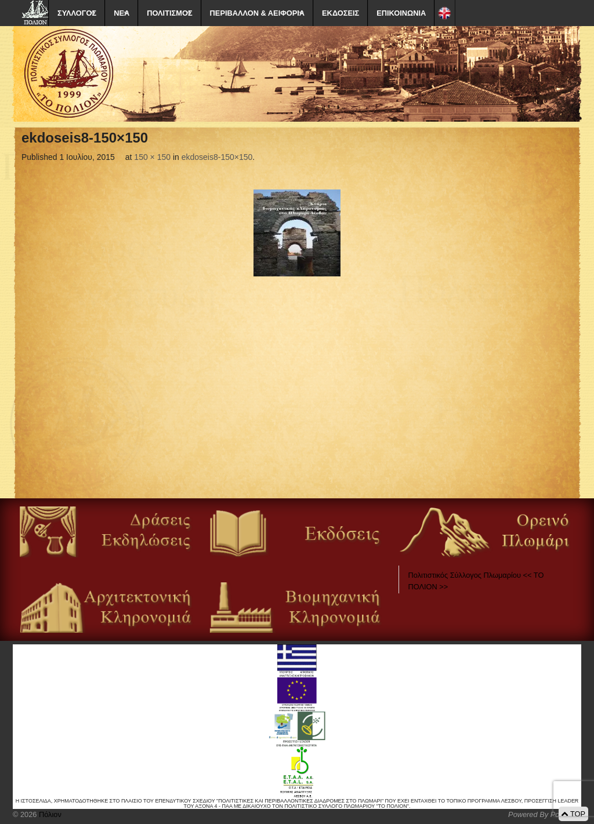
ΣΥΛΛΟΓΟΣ (76, 13)
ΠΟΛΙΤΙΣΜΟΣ (169, 13)
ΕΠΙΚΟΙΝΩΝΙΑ (401, 13)
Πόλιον (49, 814)
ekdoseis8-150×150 (217, 157)
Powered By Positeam (544, 814)
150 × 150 (152, 157)
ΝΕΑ (121, 13)
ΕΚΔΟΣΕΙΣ (340, 13)
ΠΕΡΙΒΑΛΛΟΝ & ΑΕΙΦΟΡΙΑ (257, 13)
